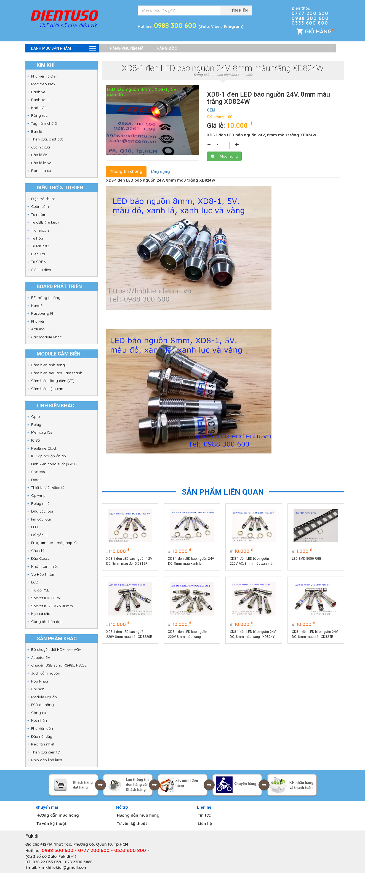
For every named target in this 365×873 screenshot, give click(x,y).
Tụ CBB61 (39, 261)
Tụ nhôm (38, 214)
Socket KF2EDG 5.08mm (52, 606)
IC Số (35, 440)
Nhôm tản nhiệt (44, 566)
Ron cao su (41, 170)
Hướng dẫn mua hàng (57, 815)
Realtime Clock (44, 448)
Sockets (38, 471)
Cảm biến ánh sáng (48, 365)
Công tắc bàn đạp (47, 621)
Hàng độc (167, 48)
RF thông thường (45, 297)
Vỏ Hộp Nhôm (43, 574)
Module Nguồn (44, 697)
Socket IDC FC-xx (45, 598)
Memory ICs (41, 432)
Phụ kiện (38, 321)
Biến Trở (38, 254)
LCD (34, 582)
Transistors (40, 230)
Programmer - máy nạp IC (54, 542)
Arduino (38, 329)
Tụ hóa (37, 238)
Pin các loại (41, 519)
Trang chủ (201, 75)
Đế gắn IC (39, 535)
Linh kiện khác (227, 75)
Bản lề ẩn (39, 155)
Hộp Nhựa (39, 681)
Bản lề (36, 131)
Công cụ (38, 712)
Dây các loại (42, 511)
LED (34, 527)
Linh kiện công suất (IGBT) (54, 464)
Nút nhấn (39, 720)
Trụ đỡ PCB (40, 590)
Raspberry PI (42, 313)
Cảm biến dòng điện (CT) (52, 380)
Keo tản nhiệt (42, 744)
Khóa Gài (39, 107)
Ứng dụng (160, 171)
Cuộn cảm (40, 206)
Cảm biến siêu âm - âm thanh (56, 373)
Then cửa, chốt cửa (47, 139)
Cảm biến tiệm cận (47, 388)
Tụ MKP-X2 (40, 246)
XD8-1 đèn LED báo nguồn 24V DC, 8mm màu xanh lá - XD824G (191, 561)
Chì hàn (37, 689)
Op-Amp (38, 495)
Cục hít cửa (40, 147)
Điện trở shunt (43, 199)
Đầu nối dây (41, 736)
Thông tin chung (126, 171)
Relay (36, 424)
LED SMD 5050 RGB (306, 559)
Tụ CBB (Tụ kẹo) (45, 222)
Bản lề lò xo (41, 163)
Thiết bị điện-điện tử (47, 487)
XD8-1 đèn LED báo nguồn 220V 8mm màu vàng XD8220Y (187, 634)
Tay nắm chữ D (44, 123)
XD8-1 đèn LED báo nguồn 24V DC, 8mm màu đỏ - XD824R (315, 634)
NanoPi (37, 305)
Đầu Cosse (40, 558)
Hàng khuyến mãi (127, 48)
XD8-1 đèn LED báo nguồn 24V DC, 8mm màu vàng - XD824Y (253, 634)
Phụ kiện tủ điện (44, 76)
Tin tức (204, 815)
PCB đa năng (42, 704)
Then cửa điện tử (45, 752)
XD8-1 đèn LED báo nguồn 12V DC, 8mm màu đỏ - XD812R (129, 561)
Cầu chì (37, 550)
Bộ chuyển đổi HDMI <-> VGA (56, 649)
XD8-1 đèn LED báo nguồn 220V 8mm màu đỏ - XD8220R (129, 634)
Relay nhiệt (40, 503)
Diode (36, 479)
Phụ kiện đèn (42, 728)
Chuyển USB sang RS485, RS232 (59, 665)
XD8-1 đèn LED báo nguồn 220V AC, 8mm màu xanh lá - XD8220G (252, 561)
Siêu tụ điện (41, 269)
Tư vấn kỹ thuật (51, 823)
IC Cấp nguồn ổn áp (48, 456)
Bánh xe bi (40, 99)
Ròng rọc (39, 115)
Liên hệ (205, 823)
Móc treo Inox (43, 84)
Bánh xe (38, 92)
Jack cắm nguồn (45, 673)
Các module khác (46, 337)
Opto (35, 416)
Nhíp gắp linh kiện (46, 760)
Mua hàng (224, 156)
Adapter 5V (40, 657)
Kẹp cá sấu (40, 613)
